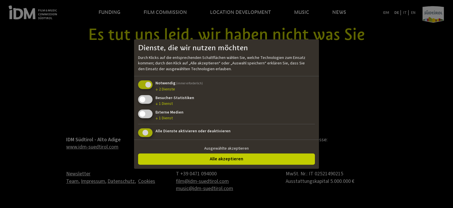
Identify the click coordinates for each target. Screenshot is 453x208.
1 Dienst (164, 104)
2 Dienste (165, 89)
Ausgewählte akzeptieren (226, 148)
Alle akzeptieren (226, 159)
